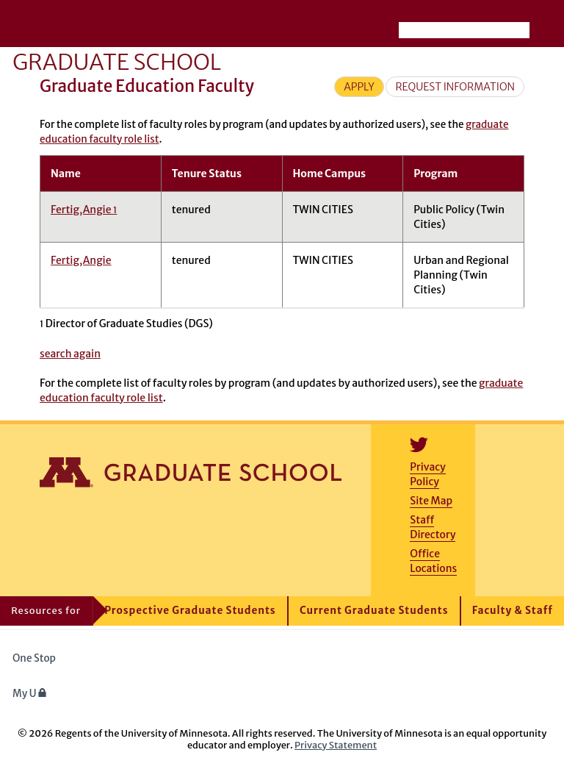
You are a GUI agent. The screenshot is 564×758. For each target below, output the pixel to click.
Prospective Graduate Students (189, 610)
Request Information (455, 86)
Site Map (431, 500)
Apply (359, 86)
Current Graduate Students (374, 610)
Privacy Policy (427, 474)
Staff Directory (432, 527)
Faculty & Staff (512, 610)
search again (70, 353)
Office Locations (433, 561)
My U (29, 693)
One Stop (34, 658)
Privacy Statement (335, 745)
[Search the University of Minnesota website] (464, 30)
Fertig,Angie (84, 209)
